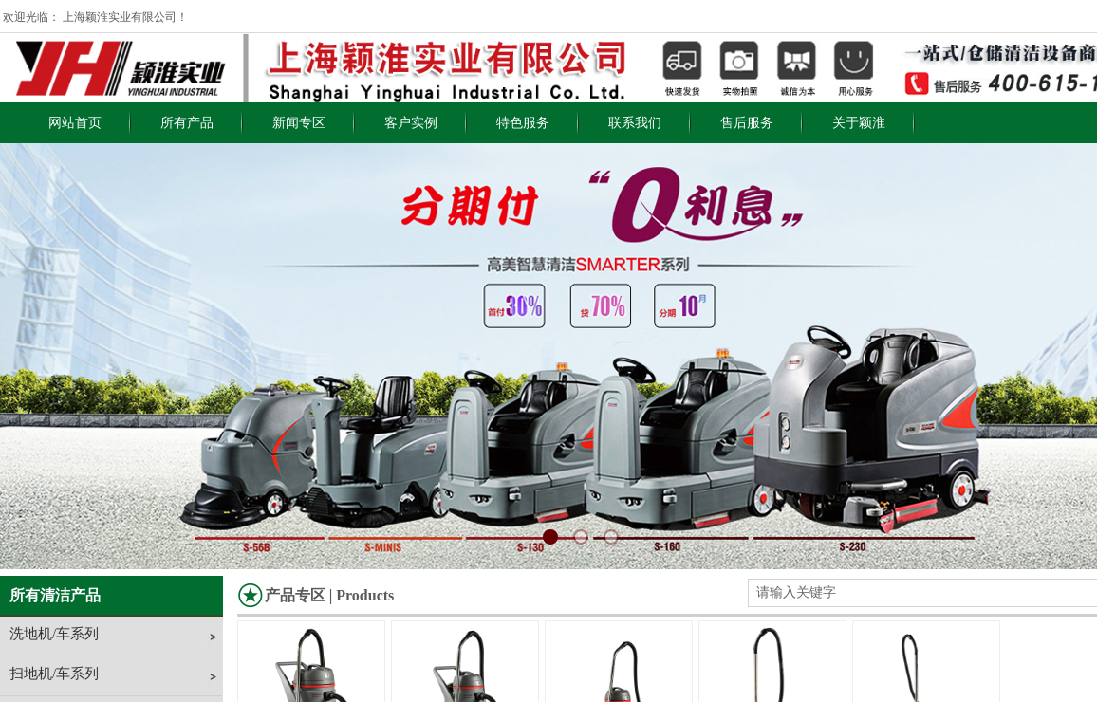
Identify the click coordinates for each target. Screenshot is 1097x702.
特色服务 (522, 123)
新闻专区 (298, 123)
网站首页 (75, 123)
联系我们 (634, 123)
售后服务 (746, 123)
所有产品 (187, 123)
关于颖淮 (858, 123)
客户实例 (410, 123)
